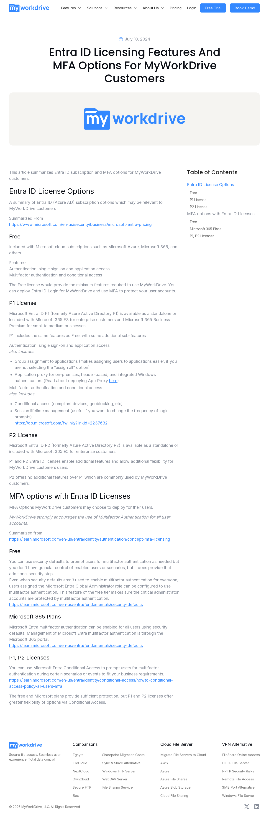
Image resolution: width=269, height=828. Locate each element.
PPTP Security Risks (238, 771)
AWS (164, 763)
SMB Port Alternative (238, 787)
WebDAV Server (114, 779)
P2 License (199, 207)
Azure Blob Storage (175, 787)
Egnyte (78, 755)
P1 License (198, 200)
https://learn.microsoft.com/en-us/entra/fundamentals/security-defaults (76, 604)
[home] (29, 8)
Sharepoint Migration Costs (123, 755)
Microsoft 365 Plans (205, 229)
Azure (164, 771)
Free (193, 193)
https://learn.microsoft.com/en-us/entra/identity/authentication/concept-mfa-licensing (89, 539)
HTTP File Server (235, 763)
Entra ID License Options (210, 184)
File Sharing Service (117, 787)
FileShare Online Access (241, 755)
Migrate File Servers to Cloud (183, 755)
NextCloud (81, 771)
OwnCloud (81, 779)
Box (76, 795)
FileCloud (80, 763)
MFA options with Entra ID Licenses (220, 213)
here (113, 380)
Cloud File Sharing (174, 795)
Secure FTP (82, 787)
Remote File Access (238, 779)
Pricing (176, 8)
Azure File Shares (173, 779)
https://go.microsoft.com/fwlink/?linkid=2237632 (61, 423)
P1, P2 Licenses (202, 236)
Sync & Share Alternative (121, 763)
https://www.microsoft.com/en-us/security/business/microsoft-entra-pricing (80, 224)
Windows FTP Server (119, 771)
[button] (71, 8)
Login (191, 8)
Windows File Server (238, 795)
